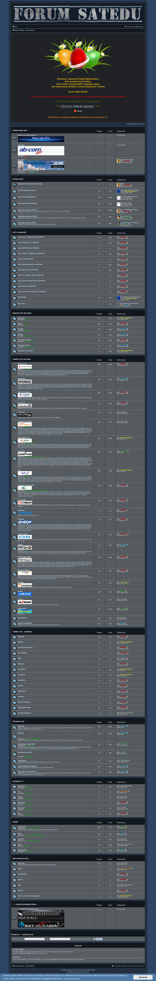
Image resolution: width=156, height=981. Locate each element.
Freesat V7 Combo (40, 428)
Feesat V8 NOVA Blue (40, 431)
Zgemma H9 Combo (69, 463)
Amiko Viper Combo (40, 553)
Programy (26, 740)
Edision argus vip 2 (81, 528)
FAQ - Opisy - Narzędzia (54, 434)
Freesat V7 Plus (72, 428)
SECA (25, 762)
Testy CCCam (55, 740)
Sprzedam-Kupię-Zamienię (27, 203)
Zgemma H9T (45, 463)
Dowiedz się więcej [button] (71, 979)
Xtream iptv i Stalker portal (69, 740)
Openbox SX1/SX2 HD (43, 385)
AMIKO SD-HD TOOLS (78, 553)
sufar (25, 156)
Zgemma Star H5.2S (40, 460)
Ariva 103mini (31, 372)
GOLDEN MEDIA (24, 570)
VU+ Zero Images (56, 480)
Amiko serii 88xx (66, 551)
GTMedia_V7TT (83, 428)
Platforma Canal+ (28, 211)
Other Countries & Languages (29, 896)
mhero (122, 839)
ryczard (122, 599)
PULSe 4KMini (36, 408)
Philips (20, 797)
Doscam (85, 773)
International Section (21, 858)
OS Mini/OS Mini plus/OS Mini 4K (42, 526)
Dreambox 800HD (37, 446)
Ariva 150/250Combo (53, 372)
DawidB (35, 456)
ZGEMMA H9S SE (56, 462)
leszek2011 (127, 217)
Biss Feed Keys (69, 727)
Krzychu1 (28, 738)
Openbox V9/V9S (84, 387)
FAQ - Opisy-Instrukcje (43, 481)
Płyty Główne (44, 624)
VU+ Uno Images (81, 477)
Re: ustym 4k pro (126, 216)
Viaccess (49, 727)
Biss (61, 727)
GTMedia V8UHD (84, 431)
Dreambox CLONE (75, 447)
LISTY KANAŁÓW (19, 232)
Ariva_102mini (86, 370)
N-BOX (20, 591)
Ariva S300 (75, 373)
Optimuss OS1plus (48, 524)
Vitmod (20, 686)
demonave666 (34, 828)
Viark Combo (51, 539)
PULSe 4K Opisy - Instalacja (78, 408)
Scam (79, 773)
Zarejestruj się (27, 934)
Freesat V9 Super (57, 432)
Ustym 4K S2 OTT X (73, 493)
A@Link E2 (29, 375)
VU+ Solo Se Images (54, 477)
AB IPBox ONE (28, 417)
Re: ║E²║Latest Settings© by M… (131, 297)
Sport (20, 844)
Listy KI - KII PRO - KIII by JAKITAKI (31, 275)
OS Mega (79, 526)
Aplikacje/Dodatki (24, 707)
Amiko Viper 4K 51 (64, 553)
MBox (67, 773)
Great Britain (22, 874)
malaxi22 (123, 863)
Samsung (21, 786)
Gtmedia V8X (32, 432)
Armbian (21, 696)
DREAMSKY (22, 608)
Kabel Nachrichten (50, 864)
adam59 (26, 319)
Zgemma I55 (54, 465)
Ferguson (21, 808)
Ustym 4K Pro (48, 493)
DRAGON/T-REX (48, 767)
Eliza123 (81, 959)
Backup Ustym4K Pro (56, 494)
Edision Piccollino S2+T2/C (39, 528)
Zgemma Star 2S (39, 458)
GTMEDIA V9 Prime (70, 432)
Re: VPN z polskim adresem (129, 196)
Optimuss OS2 (60, 524)
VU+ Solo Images (28, 477)
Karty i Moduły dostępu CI (27, 766)
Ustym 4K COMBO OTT (31, 494)
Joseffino (127, 198)
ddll (40, 490)
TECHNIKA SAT (18, 721)
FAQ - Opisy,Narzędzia (48, 375)
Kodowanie (22, 760)
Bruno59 (27, 369)
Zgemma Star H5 (78, 459)
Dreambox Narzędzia (25, 351)
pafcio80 (35, 490)
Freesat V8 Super (71, 429)
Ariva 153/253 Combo (82, 372)
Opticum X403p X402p (66, 562)
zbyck (122, 623)
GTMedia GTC (82, 432)
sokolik (122, 833)
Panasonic (22, 802)
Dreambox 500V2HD (42, 444)
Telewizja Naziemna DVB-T (27, 216)
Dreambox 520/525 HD (56, 444)
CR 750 (79, 397)
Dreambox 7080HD (24, 446)
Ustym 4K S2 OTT (60, 493)
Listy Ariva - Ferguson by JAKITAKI (30, 237)
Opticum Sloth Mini (52, 566)
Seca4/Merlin (55, 762)
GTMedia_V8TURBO (70, 431)
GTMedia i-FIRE (40, 434)
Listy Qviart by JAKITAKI (27, 286)
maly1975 (127, 204)
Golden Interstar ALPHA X (33, 577)
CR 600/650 (36, 397)
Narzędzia (21, 318)
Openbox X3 (76, 385)
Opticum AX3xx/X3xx (72, 563)
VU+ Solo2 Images (41, 477)
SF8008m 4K (59, 505)
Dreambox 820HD (74, 446)
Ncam (46, 773)
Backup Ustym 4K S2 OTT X (72, 494)
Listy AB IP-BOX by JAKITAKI (28, 248)
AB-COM (21, 145)
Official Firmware (24, 702)
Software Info (38, 864)
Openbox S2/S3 (37, 384)
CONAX (43, 762)
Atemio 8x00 (55, 587)
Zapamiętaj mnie (89, 939)
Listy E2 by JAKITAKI (25, 259)
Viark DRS (68, 539)
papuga (26, 427)
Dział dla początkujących (27, 197)
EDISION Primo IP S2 (33, 527)
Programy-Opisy (55, 624)
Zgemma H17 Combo (127, 159)
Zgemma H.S (50, 458)
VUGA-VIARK (23, 534)
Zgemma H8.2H (34, 462)
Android (21, 839)
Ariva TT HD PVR (65, 373)
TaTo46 (32, 745)
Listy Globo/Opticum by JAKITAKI (30, 264)
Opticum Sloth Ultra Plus (37, 566)
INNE (20, 658)
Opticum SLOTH (84, 563)
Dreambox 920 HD (26, 447)
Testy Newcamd (45, 740)
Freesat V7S (62, 428)
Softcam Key (36, 729)
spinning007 (124, 791)
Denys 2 (40, 493)
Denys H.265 (27, 492)
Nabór (122, 183)
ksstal (122, 807)
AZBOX (20, 599)
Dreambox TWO (62, 447)
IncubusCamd (54, 773)
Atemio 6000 (27, 587)
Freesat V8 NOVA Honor (55, 431)
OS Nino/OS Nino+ (59, 526)
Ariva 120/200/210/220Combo (59, 370)
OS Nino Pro (70, 526)
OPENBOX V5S (59, 387)
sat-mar (31, 172)
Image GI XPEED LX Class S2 (83, 577)
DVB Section (27, 767)
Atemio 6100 (36, 587)
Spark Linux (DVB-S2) (47, 527)
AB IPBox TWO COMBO (52, 417)
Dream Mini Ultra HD (25, 647)
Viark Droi (60, 539)
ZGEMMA (21, 451)
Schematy (26, 624)
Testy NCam (35, 740)
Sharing (21, 733)
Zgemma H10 (80, 463)
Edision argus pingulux (55, 528)
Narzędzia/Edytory (24, 713)
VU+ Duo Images (48, 478)
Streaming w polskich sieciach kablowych (61, 748)
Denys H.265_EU (38, 492)
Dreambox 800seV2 (61, 446)
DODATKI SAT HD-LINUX (22, 313)
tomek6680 (123, 534)
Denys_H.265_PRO (64, 492)
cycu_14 (122, 421)
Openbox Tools (37, 388)
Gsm (19, 833)
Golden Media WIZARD (54, 575)
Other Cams (40, 774)
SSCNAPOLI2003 (125, 884)
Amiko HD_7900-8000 (30, 551)
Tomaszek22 (124, 760)
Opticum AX (60, 563)
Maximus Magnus (125, 712)
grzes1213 (123, 328)
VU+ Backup (30, 481)
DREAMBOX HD (23, 438)
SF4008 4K (27, 505)
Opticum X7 (25, 563)
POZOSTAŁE (22, 618)
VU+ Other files (56, 481)
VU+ (19, 470)
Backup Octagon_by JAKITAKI (73, 505)
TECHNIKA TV (18, 781)
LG (19, 791)
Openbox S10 (85, 384)
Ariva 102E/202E (74, 370)
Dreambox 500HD (29, 444)
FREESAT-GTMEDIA (25, 421)
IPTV (34, 399)
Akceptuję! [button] (143, 977)
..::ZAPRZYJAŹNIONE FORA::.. (29, 909)
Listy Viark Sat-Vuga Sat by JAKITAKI (31, 281)
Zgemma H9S (44, 462)
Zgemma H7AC (23, 462)
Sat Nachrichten (28, 864)
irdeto (126, 304)
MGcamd (26, 774)
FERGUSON (22, 364)
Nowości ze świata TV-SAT (27, 210)
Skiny (20, 323)
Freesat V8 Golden (59, 429)
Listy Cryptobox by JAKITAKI (28, 242)
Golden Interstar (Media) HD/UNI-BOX (34, 575)
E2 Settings (22, 297)
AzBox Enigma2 (54, 604)
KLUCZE (21, 726)
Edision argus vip (69, 528)
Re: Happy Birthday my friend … (131, 190)
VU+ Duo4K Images (73, 478)
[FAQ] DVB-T (27, 218)
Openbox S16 (31, 385)
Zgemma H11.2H (29, 465)
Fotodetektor (28, 756)
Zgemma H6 (68, 460)
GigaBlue (21, 510)
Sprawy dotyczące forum (27, 190)
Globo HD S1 (27, 562)
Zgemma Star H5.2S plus (55, 460)
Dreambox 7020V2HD (85, 444)
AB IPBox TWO (39, 417)
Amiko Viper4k (53, 553)
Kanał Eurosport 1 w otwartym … (131, 222)
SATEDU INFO (18, 179)
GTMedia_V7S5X (46, 429)
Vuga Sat (26, 539)
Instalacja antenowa (52, 218)
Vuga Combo (34, 539)
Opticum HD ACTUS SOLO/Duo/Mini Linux (42, 563)
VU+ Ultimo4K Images (43, 480)
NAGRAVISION (34, 762)
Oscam (26, 773)
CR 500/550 (27, 397)
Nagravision (27, 727)
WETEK (20, 642)
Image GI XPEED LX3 (66, 577)
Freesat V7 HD (28, 428)
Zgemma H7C (88, 460)
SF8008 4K (35, 505)
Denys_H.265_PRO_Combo (80, 492)
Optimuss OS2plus (72, 524)
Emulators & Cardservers (27, 771)
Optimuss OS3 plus (85, 524)
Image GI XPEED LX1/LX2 (50, 577)
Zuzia (126, 224)
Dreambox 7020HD (71, 444)
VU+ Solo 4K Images (68, 477)
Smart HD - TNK (48, 211)
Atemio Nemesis (65, 587)
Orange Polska (64, 211)
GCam (32, 774)
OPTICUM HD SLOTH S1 (67, 566)
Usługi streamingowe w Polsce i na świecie (36, 747)
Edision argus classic (82, 527)
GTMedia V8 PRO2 (84, 429)
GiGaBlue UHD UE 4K (31, 515)
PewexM (26, 614)
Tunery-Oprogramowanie (73, 218)
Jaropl (27, 828)
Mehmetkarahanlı (130, 191)
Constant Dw (86, 727)
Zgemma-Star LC (77, 465)
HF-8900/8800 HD (62, 375)
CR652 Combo (55, 397)
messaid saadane (125, 868)
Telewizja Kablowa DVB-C (27, 223)
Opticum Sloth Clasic (64, 565)
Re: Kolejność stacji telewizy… (130, 303)
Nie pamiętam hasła (77, 939)
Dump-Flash (35, 624)
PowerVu (78, 727)
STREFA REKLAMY (20, 130)
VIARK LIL (86, 539)
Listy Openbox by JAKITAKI (28, 270)
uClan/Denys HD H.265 (26, 485)
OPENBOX (22, 379)
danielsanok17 (124, 844)
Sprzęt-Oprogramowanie (43, 224)
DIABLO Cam (37, 767)
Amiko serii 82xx (43, 551)
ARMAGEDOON (125, 786)
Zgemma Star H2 (73, 458)
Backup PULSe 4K (48, 408)
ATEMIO (21, 582)
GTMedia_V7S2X (34, 429)
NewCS (73, 773)
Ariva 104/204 (41, 372)
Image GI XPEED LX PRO (48, 578)
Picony (20, 334)
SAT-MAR (21, 160)
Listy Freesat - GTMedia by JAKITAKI (31, 253)
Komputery (22, 827)
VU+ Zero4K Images (69, 480)
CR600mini (45, 397)
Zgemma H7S (77, 460)
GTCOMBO (31, 434)
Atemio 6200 (46, 587)
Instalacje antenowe (25, 752)
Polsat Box (39, 211)
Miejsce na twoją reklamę (27, 135)
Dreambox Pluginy (24, 340)
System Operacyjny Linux (31, 829)
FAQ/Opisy (27, 399)
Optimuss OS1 (37, 524)
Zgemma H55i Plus (65, 465)
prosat (33, 341)
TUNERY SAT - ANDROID (22, 632)
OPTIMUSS (27, 524)
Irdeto (56, 727)
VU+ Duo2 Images (60, 478)
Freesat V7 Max (52, 428)
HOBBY (15, 822)
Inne (84, 218)
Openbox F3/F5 (56, 385)
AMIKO (20, 545)
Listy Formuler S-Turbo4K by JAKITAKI (32, 291)
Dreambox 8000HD (39, 447)
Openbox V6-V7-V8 (72, 387)
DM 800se (85, 447)
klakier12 (123, 796)
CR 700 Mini (71, 397)
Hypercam (39, 773)
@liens (122, 412)
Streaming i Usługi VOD (26, 744)
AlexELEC (21, 680)
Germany (21, 863)
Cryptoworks (41, 727)
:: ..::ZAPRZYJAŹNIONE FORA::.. (25, 904)
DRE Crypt (27, 729)
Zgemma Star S (28, 458)
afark (121, 617)
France (20, 879)
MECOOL (21, 636)
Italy (19, 885)
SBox (61, 773)
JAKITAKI (127, 161)
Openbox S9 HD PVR (73, 384)
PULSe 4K (21, 403)
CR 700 (63, 397)
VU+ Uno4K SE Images (34, 478)
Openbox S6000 (48, 387)
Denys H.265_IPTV (51, 492)
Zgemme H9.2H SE (33, 463)
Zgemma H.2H (34, 459)
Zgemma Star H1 (61, 458)
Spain (20, 868)
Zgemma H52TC (27, 460)
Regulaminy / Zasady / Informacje (30, 184)
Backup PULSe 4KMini (61, 408)
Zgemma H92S (68, 462)
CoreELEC (21, 669)
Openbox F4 (67, 385)
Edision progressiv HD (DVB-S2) (65, 527)
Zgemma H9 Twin (56, 463)
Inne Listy (21, 303)
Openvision (22, 691)
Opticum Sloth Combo (32, 565)
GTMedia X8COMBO (44, 432)
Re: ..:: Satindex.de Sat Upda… (130, 209)
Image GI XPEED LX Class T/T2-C (28, 578)
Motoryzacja (22, 850)
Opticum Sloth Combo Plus (48, 565)
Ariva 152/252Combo (67, 372)
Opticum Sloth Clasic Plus (80, 565)
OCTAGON (22, 500)
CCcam (32, 773)
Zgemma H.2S (84, 458)
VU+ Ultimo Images (29, 480)
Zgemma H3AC (45, 459)
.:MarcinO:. (123, 582)
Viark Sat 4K (77, 539)
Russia (20, 890)
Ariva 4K (37, 375)
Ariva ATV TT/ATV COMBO (39, 373)
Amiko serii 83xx (54, 551)
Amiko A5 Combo (28, 553)
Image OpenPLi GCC (83, 480)
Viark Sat (43, 539)
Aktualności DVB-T (39, 218)
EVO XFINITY (22, 653)
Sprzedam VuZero (126, 203)
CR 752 (85, 397)
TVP (57, 211)
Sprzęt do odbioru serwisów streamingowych (62, 747)
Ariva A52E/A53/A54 (29, 370)
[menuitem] (14, 26)
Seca (34, 727)
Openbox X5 (85, 385)
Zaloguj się (15, 934)
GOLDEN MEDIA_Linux (69, 575)
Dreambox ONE (51, 447)
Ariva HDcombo (53, 373)
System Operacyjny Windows (49, 829)
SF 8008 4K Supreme (47, 505)
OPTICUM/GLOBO (24, 557)
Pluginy (20, 329)
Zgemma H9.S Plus (79, 462)
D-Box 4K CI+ (44, 494)
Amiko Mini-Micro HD (79, 551)
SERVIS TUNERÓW (25, 623)
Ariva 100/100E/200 (43, 370)
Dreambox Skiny (24, 345)
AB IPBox (21, 412)
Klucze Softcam (42, 399)
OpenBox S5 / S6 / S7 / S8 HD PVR (54, 384)
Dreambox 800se (49, 446)
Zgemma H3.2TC (56, 459)
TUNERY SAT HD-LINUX (22, 359)
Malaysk (21, 664)
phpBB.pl (86, 972)
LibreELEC (22, 675)
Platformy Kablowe (29, 224)
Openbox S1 (27, 384)
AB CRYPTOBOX (24, 392)
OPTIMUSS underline (25, 526)
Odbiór (61, 218)
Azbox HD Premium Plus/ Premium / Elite (35, 604)
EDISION (21, 519)
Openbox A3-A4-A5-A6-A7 (34, 387)
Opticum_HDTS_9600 (52, 562)
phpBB (74, 970)
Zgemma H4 (67, 459)
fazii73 (40, 456)
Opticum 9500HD (38, 562)
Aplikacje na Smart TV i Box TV (38, 748)
